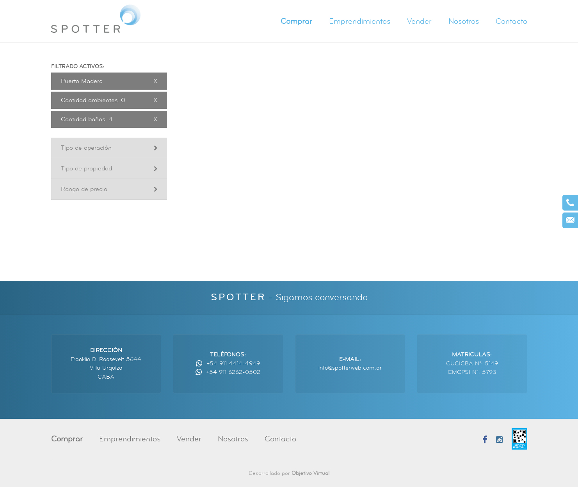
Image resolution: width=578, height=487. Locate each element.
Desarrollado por (289, 473)
